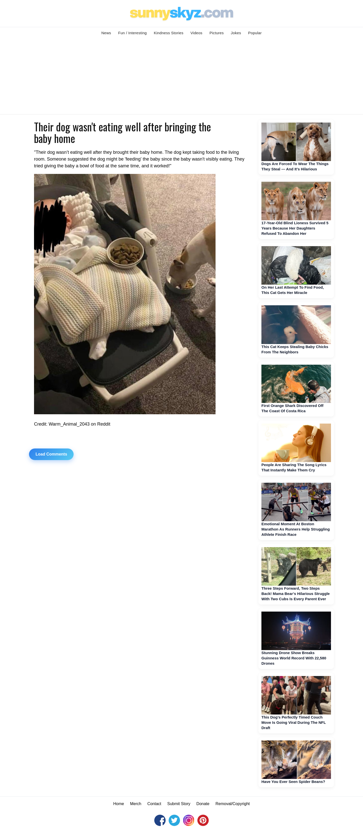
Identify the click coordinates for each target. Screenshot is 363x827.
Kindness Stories (168, 33)
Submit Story (179, 804)
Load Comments (51, 454)
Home (118, 804)
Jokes (236, 33)
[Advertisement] (181, 76)
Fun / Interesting (132, 33)
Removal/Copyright (233, 804)
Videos (196, 33)
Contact (154, 804)
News (106, 33)
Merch (135, 804)
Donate (202, 804)
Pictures (216, 33)
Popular (255, 33)
